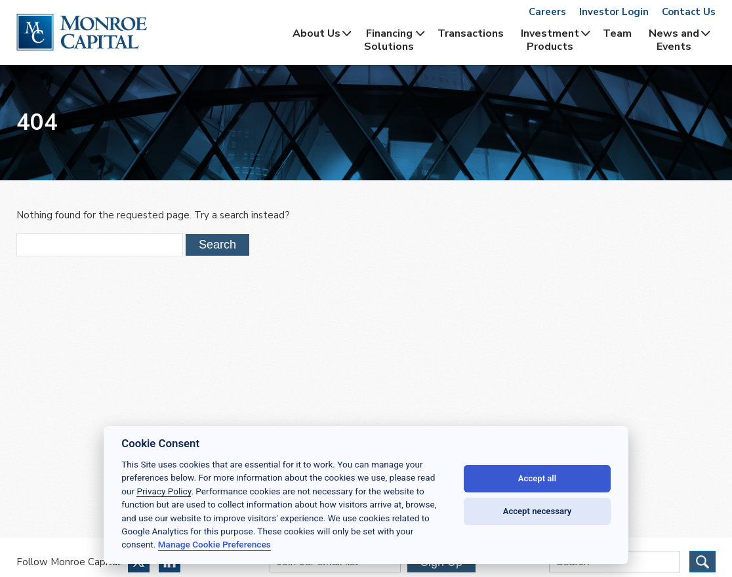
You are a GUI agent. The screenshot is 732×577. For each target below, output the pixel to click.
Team (617, 33)
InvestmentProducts (550, 40)
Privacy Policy (163, 491)
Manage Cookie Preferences (214, 544)
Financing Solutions (389, 40)
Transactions (470, 33)
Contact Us (689, 11)
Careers (547, 11)
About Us (316, 33)
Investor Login (614, 11)
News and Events (674, 40)
